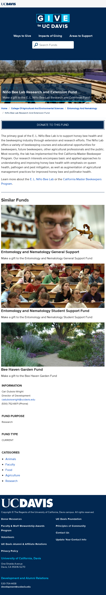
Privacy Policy (9, 551)
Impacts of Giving (50, 36)
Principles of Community (71, 526)
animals (10, 459)
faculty (10, 464)
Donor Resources (11, 519)
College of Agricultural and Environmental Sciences (37, 108)
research (11, 481)
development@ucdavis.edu (16, 586)
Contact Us (62, 532)
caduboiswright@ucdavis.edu (18, 399)
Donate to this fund (53, 125)
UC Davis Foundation (68, 519)
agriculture (12, 475)
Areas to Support (80, 36)
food (8, 470)
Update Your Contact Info (71, 539)
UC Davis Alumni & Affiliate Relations (24, 544)
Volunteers (7, 537)
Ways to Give (22, 36)
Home (4, 108)
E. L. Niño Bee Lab (42, 179)
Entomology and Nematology (82, 108)
